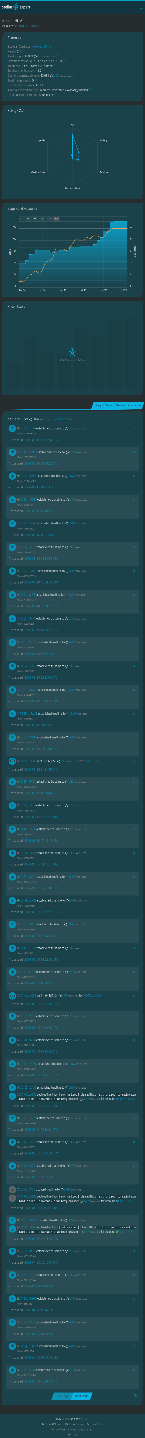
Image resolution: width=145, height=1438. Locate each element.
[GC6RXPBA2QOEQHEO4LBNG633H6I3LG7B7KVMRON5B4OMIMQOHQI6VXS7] (26, 1016)
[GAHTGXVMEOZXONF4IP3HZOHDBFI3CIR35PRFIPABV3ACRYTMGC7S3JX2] (26, 1220)
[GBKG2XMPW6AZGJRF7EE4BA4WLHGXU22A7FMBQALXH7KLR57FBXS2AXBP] (27, 900)
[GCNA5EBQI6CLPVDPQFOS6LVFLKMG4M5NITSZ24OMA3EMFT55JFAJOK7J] (27, 1166)
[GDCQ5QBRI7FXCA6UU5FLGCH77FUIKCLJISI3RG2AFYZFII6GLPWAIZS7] (26, 547)
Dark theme (95, 1424)
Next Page (81, 1396)
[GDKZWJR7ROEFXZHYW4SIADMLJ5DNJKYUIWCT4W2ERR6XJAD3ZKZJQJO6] (26, 1088)
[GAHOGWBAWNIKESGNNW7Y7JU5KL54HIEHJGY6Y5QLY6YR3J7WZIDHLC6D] (26, 761)
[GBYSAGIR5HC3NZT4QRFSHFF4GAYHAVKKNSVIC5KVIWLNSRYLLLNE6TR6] (26, 428)
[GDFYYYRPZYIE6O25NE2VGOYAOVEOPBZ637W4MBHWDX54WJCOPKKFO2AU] (26, 877)
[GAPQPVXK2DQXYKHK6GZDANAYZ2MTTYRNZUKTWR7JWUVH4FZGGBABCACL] (26, 1346)
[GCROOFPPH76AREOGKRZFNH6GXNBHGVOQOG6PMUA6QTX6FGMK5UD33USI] (26, 853)
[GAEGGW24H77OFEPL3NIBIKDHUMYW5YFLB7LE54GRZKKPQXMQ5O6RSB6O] (27, 1299)
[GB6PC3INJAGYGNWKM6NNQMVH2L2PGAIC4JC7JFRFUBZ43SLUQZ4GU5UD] (26, 1322)
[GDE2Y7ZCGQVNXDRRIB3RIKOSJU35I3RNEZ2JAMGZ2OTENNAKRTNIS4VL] (26, 618)
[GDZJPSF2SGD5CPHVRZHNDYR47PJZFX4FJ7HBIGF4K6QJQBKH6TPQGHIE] (26, 595)
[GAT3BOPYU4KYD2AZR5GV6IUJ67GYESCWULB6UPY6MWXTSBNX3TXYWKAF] (26, 690)
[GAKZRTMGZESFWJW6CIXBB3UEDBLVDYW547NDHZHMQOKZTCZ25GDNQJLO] (26, 948)
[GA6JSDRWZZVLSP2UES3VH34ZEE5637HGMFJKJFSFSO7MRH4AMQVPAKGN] (26, 642)
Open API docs (51, 1424)
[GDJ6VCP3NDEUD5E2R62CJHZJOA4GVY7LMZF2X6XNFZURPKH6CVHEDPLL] (26, 924)
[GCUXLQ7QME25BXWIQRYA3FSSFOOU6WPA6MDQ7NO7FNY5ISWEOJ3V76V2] (26, 476)
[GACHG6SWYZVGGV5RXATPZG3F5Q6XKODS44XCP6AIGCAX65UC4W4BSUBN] (27, 1064)
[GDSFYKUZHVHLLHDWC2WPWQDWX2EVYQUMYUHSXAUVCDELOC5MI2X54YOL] (26, 782)
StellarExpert (16, 7)
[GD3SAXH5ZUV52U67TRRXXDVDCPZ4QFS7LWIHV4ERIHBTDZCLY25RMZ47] (27, 500)
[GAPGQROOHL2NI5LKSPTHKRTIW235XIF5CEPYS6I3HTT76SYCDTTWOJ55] (26, 666)
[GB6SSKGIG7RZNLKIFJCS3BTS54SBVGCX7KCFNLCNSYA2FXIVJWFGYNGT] (26, 737)
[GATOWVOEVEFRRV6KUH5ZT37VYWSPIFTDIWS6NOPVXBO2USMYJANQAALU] (92, 996)
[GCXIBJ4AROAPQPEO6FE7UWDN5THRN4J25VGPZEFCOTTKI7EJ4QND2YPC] (26, 1189)
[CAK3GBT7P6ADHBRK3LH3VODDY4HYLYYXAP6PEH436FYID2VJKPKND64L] (41, 47)
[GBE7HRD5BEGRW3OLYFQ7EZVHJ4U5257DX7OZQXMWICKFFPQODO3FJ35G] (91, 761)
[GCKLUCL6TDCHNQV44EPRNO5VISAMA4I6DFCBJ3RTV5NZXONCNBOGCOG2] (27, 452)
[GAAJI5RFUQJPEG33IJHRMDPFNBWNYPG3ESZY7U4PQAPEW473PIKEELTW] (26, 972)
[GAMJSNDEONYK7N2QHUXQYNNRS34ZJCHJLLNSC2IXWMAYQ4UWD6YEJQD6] (26, 1275)
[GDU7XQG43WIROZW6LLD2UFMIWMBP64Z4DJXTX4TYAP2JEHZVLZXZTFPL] (26, 1251)
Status (91, 1429)
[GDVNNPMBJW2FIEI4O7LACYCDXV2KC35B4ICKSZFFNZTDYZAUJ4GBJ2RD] (26, 1040)
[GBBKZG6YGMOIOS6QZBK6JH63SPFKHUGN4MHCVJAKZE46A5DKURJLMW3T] (27, 714)
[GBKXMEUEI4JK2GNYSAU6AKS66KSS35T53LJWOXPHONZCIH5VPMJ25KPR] (26, 1142)
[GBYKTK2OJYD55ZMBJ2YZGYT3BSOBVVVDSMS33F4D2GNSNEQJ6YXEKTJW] (26, 523)
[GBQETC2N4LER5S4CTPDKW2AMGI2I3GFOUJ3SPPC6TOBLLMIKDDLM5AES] (26, 571)
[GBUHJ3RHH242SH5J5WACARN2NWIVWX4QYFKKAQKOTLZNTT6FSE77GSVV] (27, 1118)
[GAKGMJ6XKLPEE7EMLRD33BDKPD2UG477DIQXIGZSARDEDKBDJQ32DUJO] (27, 829)
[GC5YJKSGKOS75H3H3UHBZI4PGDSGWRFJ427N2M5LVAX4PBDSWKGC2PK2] (26, 1370)
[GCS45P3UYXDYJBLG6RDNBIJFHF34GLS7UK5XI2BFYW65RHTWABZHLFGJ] (26, 805)
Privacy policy (76, 1429)
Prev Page (62, 1396)
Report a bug (74, 1424)
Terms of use (58, 1429)
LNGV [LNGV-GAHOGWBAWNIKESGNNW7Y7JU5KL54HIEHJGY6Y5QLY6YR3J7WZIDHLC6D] (44, 56)
